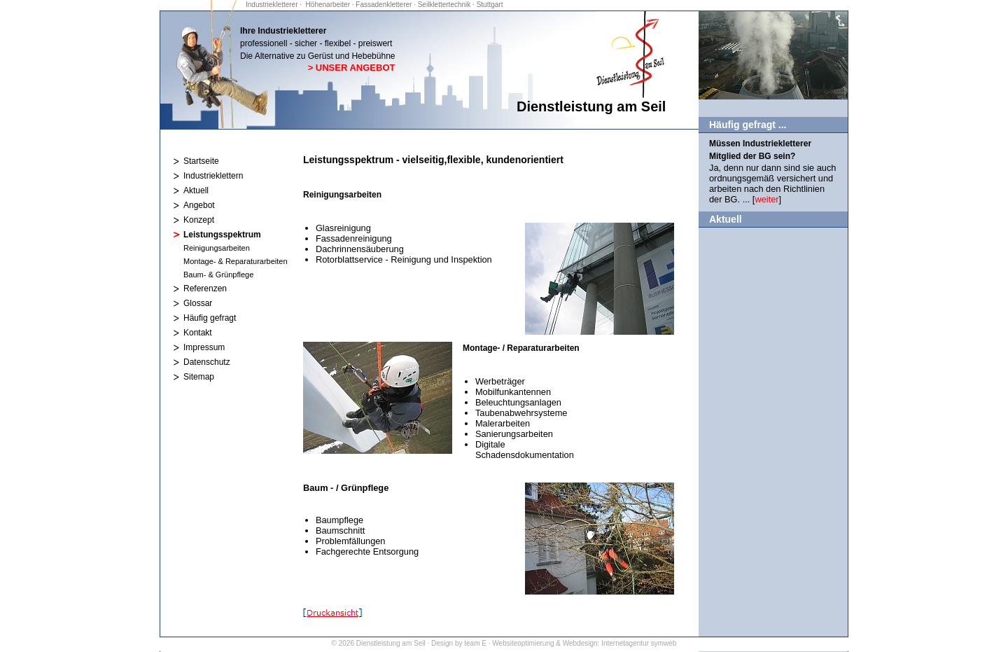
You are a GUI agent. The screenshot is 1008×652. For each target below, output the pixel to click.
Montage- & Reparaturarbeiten (235, 261)
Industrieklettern (213, 176)
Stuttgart (490, 4)
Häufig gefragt (209, 318)
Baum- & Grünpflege (218, 274)
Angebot (199, 205)
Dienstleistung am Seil (391, 643)
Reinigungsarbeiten (216, 248)
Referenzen (205, 288)
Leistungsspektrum (222, 235)
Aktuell (196, 190)
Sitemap (198, 377)
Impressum (204, 347)
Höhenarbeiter (329, 4)
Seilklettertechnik (444, 4)
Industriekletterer (273, 4)
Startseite (201, 161)
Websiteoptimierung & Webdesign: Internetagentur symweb (584, 643)
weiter (766, 199)
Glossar (197, 303)
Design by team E (458, 643)
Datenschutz (206, 362)
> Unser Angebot (352, 67)
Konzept (198, 220)
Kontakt (197, 333)
